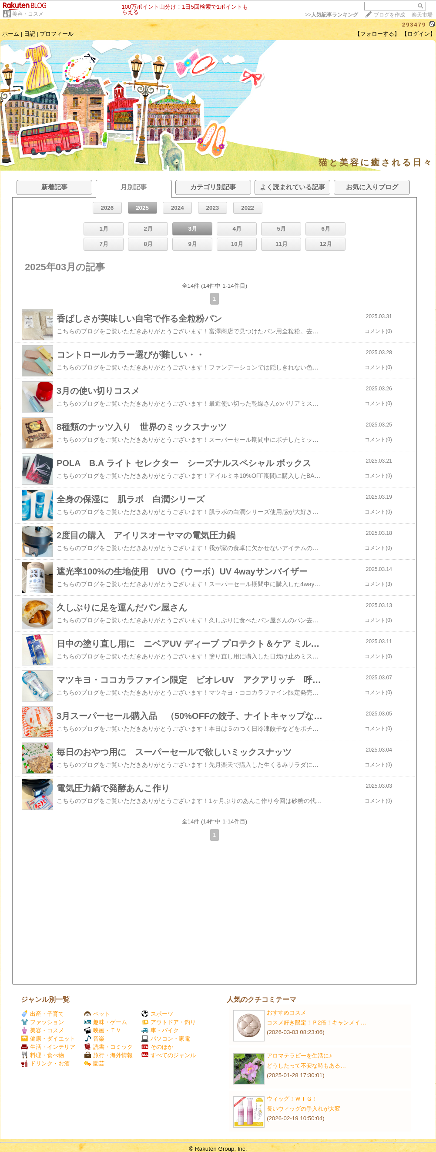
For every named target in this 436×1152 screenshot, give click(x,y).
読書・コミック (108, 1047)
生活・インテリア (48, 1047)
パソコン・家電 (165, 1038)
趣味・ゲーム (105, 1022)
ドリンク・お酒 (45, 1063)
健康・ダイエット (48, 1038)
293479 (414, 24)
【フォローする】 (377, 33)
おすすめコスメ (286, 1012)
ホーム (10, 33)
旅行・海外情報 (108, 1055)
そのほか (157, 1047)
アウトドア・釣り (168, 1022)
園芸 (94, 1063)
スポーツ (157, 1014)
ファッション (42, 1022)
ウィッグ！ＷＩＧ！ (292, 1098)
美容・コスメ (28, 14)
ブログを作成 (389, 15)
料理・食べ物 (42, 1055)
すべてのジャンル (168, 1055)
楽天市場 (422, 15)
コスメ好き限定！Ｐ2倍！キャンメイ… (316, 1022)
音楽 (94, 1038)
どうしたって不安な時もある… (306, 1065)
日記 (29, 33)
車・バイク (160, 1030)
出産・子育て (42, 1014)
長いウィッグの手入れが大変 (303, 1108)
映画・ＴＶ (102, 1030)
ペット (97, 1014)
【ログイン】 (419, 33)
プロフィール (57, 33)
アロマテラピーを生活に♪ (299, 1055)
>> (331, 15)
